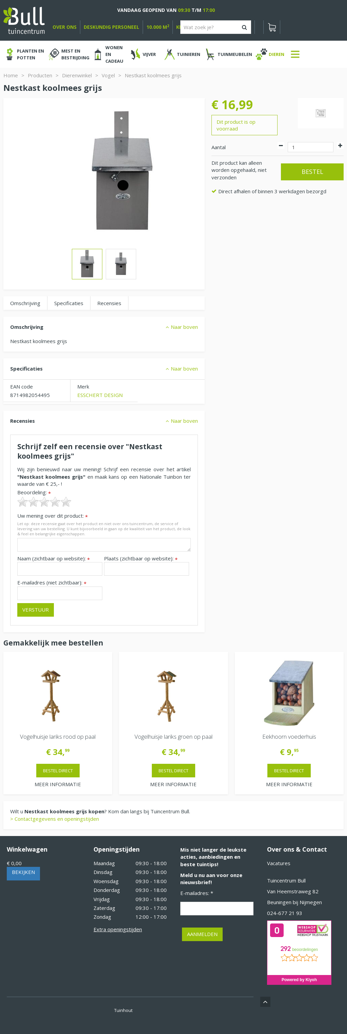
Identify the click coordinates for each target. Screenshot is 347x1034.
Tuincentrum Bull (286, 880)
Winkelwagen (27, 849)
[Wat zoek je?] (215, 27)
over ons (65, 27)
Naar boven (184, 326)
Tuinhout (123, 1010)
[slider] (44, 501)
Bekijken (23, 872)
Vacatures (278, 863)
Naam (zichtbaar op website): (53, 558)
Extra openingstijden (118, 929)
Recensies (109, 303)
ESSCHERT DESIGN (100, 395)
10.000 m (157, 27)
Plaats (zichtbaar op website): (141, 558)
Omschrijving (25, 303)
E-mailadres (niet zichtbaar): (51, 582)
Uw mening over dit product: (52, 515)
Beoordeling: (34, 492)
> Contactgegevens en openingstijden (54, 818)
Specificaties (68, 303)
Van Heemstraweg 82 (293, 891)
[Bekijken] (271, 27)
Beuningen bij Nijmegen (294, 902)
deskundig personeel (111, 27)
